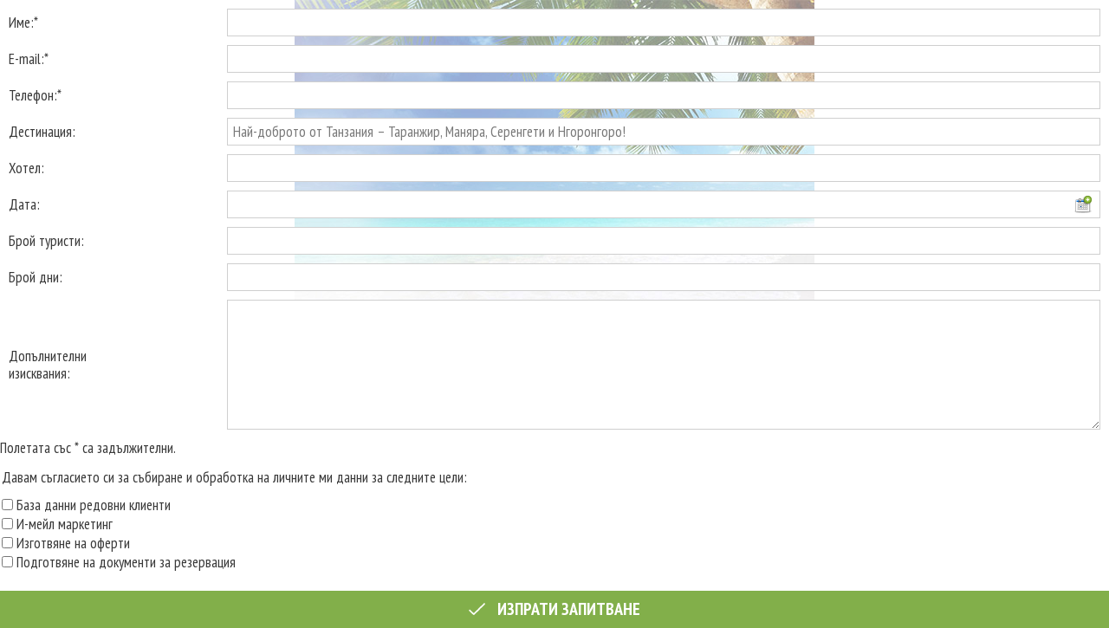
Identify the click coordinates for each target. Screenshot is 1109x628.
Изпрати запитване (554, 609)
